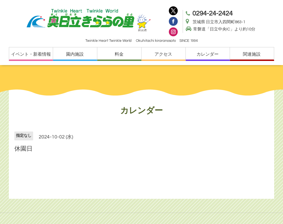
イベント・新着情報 (31, 54)
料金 (119, 54)
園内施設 (75, 54)
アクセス (163, 54)
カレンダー (207, 54)
